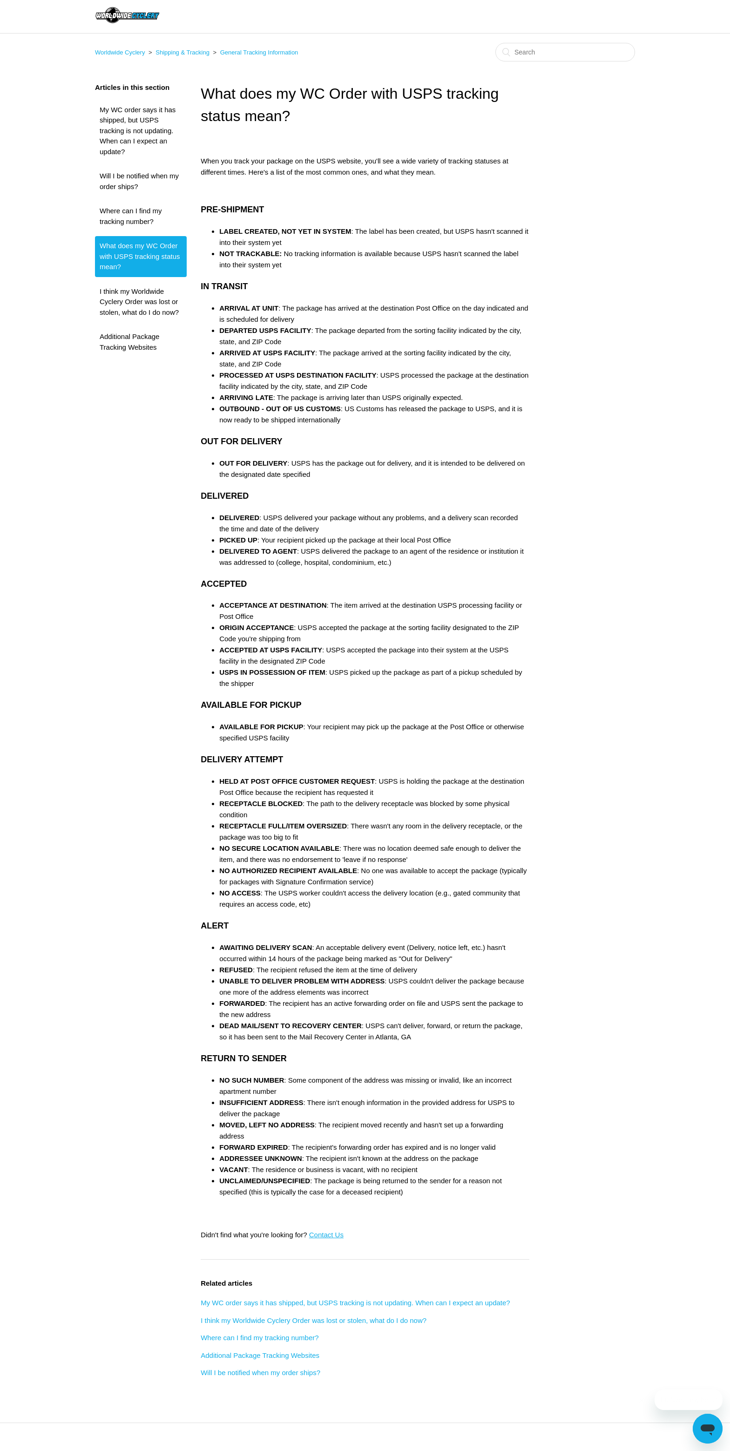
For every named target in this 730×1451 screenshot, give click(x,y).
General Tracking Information (259, 52)
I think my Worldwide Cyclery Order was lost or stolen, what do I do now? (139, 301)
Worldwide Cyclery (120, 52)
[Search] (565, 52)
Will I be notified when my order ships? (139, 181)
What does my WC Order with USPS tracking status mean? (140, 256)
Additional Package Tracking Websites (129, 341)
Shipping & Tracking (182, 52)
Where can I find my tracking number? (131, 216)
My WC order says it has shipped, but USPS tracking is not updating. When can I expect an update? (138, 131)
